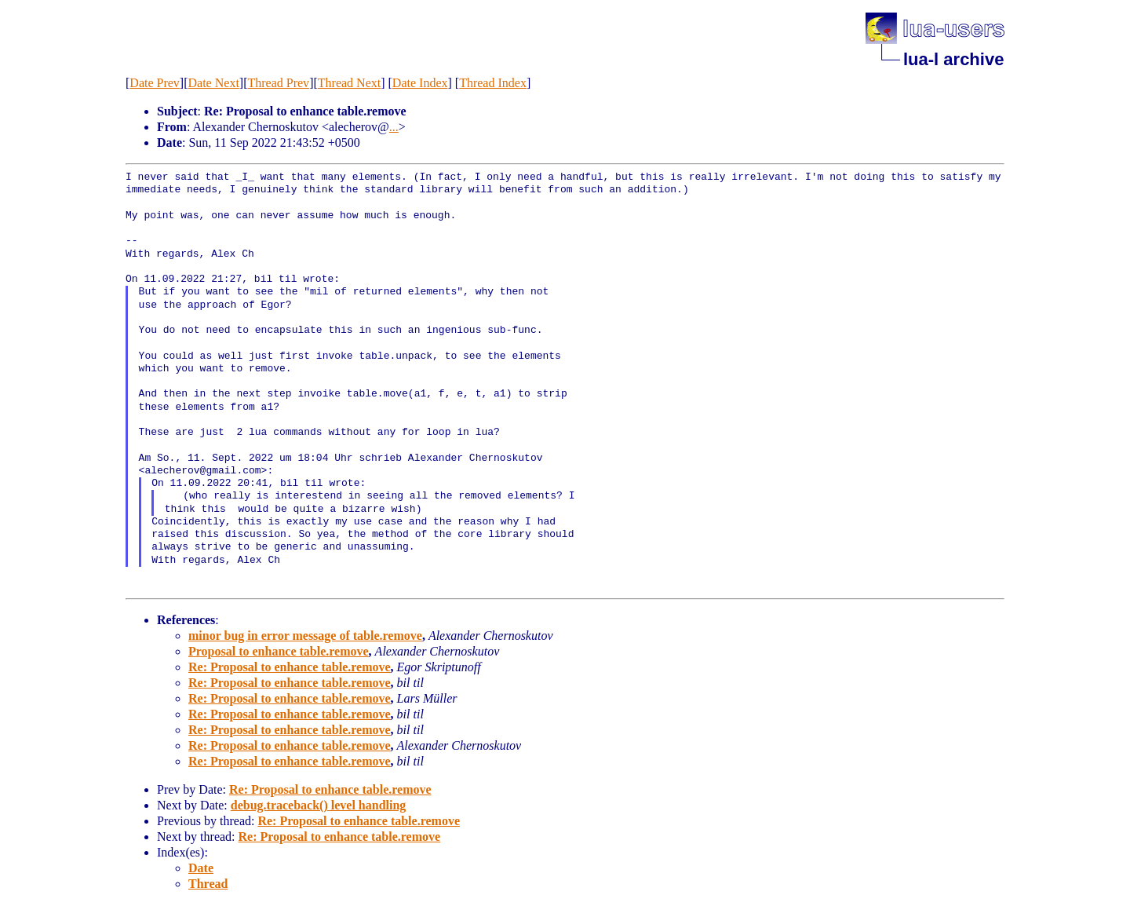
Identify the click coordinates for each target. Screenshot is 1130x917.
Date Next (213, 83)
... (394, 126)
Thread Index (493, 83)
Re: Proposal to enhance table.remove (289, 667)
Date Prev (154, 83)
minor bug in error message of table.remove (305, 635)
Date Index (420, 83)
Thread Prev (278, 83)
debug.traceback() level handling (318, 805)
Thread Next (349, 83)
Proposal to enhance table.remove (278, 651)
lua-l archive (953, 59)
